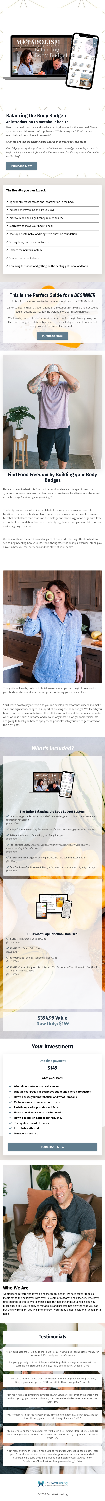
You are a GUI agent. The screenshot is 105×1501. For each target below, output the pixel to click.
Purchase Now (21, 166)
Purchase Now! (52, 336)
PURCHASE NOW (52, 1147)
